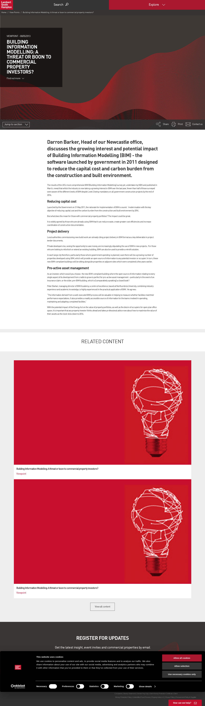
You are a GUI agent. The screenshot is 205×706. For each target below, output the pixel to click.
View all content (102, 606)
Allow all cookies (182, 672)
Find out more (15, 78)
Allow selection (181, 680)
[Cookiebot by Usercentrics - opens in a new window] (18, 701)
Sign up (102, 657)
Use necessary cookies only (182, 688)
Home (3, 12)
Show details (145, 700)
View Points (15, 12)
